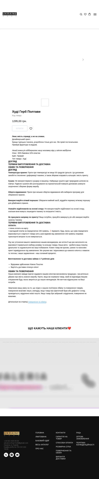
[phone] (6, 456)
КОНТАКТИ (60, 433)
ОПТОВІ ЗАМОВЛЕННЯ (82, 438)
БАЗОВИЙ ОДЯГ (42, 441)
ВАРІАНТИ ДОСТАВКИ (60, 458)
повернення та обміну (37, 302)
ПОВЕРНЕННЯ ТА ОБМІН (63, 452)
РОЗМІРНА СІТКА (63, 447)
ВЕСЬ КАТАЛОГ (42, 445)
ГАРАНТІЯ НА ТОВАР (61, 438)
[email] (17, 456)
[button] (81, 14)
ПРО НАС (39, 449)
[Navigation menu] (95, 14)
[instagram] (12, 456)
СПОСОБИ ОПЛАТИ (64, 443)
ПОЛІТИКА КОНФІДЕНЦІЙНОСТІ (85, 444)
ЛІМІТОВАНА (40, 437)
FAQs (78, 433)
